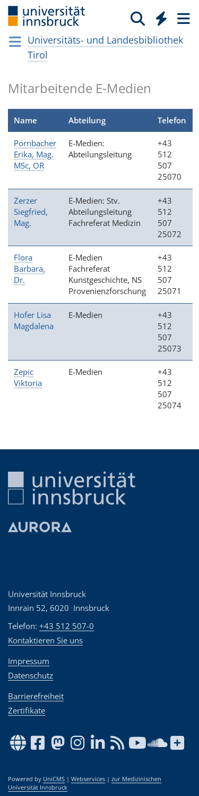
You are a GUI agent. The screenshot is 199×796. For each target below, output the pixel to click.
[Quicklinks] (162, 18)
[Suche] (138, 18)
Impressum (28, 661)
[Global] (158, 16)
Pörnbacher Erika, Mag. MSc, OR (35, 154)
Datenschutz (30, 675)
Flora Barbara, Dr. (29, 268)
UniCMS (54, 779)
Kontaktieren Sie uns (45, 640)
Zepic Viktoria (28, 377)
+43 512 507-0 (66, 626)
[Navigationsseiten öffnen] (15, 41)
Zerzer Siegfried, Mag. (31, 211)
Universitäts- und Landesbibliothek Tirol (105, 47)
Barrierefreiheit (36, 696)
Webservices (88, 779)
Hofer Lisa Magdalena (34, 320)
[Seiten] (183, 18)
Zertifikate (26, 710)
